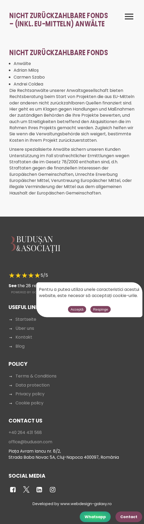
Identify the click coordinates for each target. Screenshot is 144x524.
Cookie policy (29, 403)
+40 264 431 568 (25, 432)
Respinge (100, 309)
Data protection (32, 385)
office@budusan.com (30, 442)
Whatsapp (95, 516)
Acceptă (77, 309)
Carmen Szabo (29, 77)
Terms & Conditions (36, 376)
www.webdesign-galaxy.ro (86, 503)
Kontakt (23, 337)
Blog (20, 346)
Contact (128, 516)
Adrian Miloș (26, 70)
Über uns (24, 328)
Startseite (25, 319)
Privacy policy (30, 394)
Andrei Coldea (28, 84)
